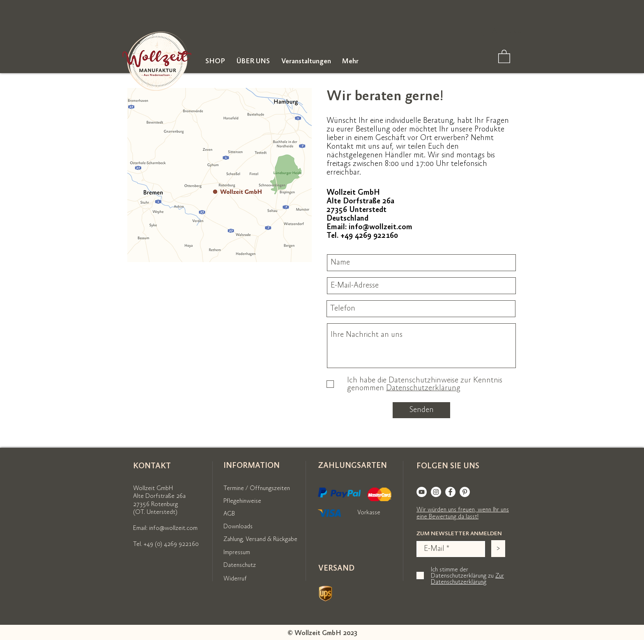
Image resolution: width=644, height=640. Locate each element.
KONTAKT (152, 466)
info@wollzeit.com (380, 227)
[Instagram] (436, 492)
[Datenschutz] (243, 565)
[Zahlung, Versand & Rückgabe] (270, 539)
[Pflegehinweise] (247, 501)
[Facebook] (450, 492)
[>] (498, 548)
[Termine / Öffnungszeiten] (257, 488)
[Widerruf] (238, 579)
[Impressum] (240, 552)
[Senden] (421, 410)
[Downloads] (241, 526)
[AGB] (231, 514)
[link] (504, 56)
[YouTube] (421, 492)
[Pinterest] (465, 492)
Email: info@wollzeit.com (165, 528)
